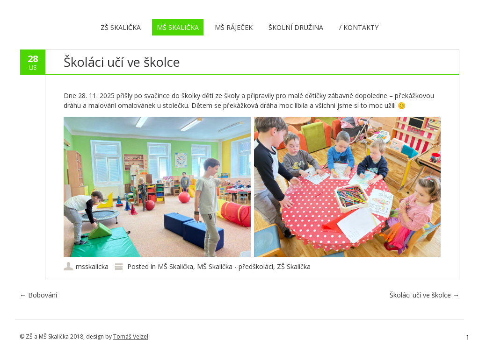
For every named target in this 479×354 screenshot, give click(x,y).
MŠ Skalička (178, 27)
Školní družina (296, 27)
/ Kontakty (358, 27)
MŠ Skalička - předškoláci (235, 266)
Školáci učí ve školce (424, 294)
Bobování (38, 294)
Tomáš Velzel (130, 336)
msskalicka (92, 266)
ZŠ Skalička (121, 27)
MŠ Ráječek (234, 27)
